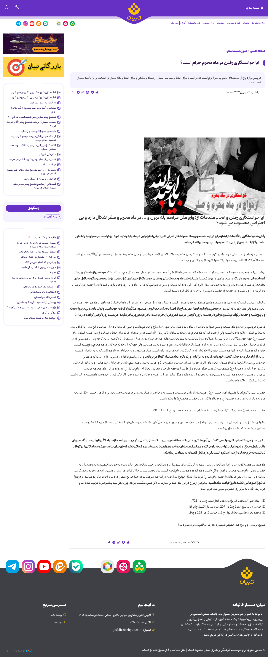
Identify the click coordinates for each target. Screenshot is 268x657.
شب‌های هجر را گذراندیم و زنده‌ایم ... (37, 131)
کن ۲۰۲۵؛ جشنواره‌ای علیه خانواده (38, 257)
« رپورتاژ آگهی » (52, 217)
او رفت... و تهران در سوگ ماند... (39, 179)
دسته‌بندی (255, 8)
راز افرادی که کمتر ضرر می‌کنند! (40, 262)
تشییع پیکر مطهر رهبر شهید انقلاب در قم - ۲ (32, 117)
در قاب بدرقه (49, 165)
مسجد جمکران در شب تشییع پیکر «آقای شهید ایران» (31, 124)
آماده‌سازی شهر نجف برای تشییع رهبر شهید (33, 92)
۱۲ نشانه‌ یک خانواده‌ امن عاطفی (39, 287)
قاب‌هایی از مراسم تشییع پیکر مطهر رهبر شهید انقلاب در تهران (34, 186)
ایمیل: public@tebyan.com (132, 630)
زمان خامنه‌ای (208, 23)
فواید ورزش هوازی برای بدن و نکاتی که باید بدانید (34, 280)
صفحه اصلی (257, 51)
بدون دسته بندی (236, 51)
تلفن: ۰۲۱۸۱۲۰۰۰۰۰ (140, 622)
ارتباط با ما (56, 615)
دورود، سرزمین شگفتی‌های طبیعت (37, 267)
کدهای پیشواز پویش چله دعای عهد (37, 252)
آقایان (183, 23)
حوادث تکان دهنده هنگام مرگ (39, 318)
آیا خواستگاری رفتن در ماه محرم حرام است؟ (219, 62)
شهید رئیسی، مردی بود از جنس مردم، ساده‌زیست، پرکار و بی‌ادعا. (36, 245)
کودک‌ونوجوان (233, 23)
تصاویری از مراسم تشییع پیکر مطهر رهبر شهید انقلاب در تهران (31, 172)
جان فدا (52, 273)
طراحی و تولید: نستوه (19, 650)
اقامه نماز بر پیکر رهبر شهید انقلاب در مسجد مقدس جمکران (33, 147)
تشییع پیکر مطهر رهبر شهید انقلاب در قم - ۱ (32, 159)
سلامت (220, 23)
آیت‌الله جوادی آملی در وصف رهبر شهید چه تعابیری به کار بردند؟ (33, 138)
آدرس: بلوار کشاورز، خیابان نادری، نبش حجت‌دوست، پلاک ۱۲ (115, 615)
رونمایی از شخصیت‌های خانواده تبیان (36, 302)
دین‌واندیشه (194, 23)
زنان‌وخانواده (258, 23)
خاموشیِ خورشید (47, 154)
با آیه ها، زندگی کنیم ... (44, 238)
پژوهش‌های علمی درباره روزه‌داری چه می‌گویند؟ (31, 308)
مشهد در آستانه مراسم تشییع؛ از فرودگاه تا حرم (33, 110)
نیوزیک (175, 23)
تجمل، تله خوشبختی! (45, 297)
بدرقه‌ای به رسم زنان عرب (43, 103)
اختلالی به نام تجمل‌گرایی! (42, 292)
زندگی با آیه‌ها (49, 313)
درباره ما (58, 622)
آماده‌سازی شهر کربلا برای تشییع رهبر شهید (33, 97)
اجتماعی (246, 23)
